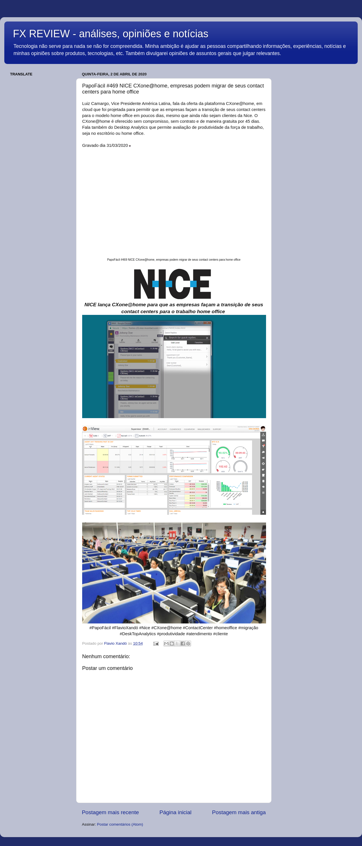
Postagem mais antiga (239, 812)
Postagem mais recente (110, 812)
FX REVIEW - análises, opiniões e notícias (110, 34)
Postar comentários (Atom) (120, 824)
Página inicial (175, 812)
